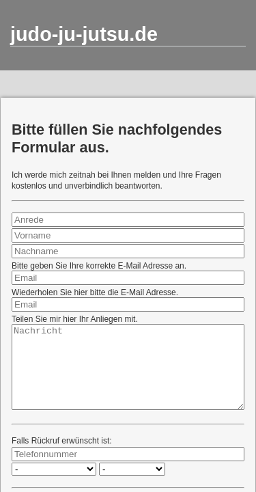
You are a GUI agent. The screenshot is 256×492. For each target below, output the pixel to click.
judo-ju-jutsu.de (84, 34)
